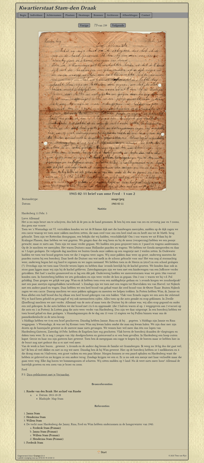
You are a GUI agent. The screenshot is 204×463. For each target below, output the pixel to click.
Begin (23, 15)
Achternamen (54, 15)
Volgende (118, 25)
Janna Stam (33, 413)
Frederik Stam (34, 442)
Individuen (36, 15)
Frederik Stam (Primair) (47, 427)
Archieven (112, 15)
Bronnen (98, 15)
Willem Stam (34, 420)
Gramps (37, 456)
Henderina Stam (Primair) (48, 438)
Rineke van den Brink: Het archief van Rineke (53, 391)
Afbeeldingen (130, 15)
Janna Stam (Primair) (45, 431)
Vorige (84, 25)
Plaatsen (70, 15)
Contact (146, 15)
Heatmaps (84, 15)
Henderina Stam (36, 417)
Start (102, 452)
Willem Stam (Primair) (46, 435)
